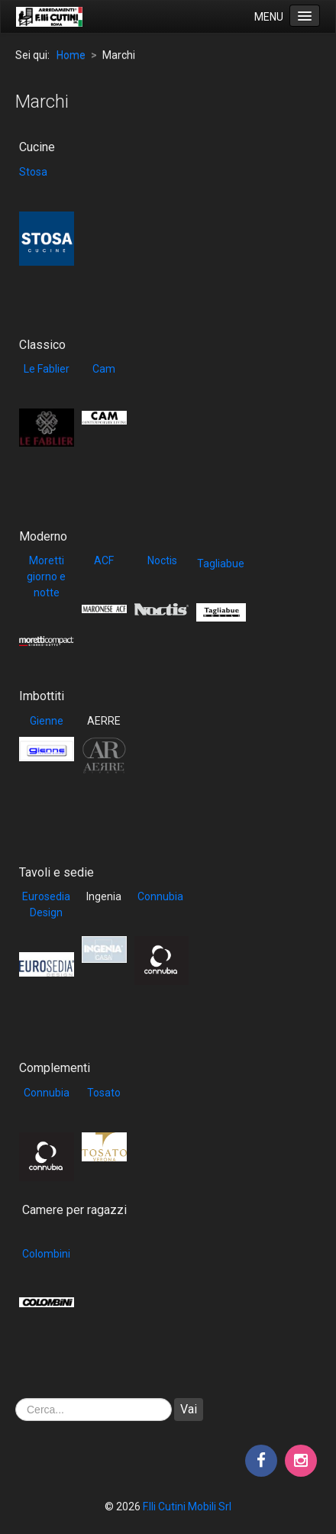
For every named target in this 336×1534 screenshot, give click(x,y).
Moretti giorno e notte (46, 576)
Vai (188, 1409)
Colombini (46, 1254)
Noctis (161, 560)
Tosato (104, 1093)
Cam (103, 369)
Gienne (46, 721)
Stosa (33, 172)
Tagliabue (220, 563)
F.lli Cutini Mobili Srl (187, 1506)
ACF (104, 560)
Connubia (160, 896)
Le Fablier (46, 369)
